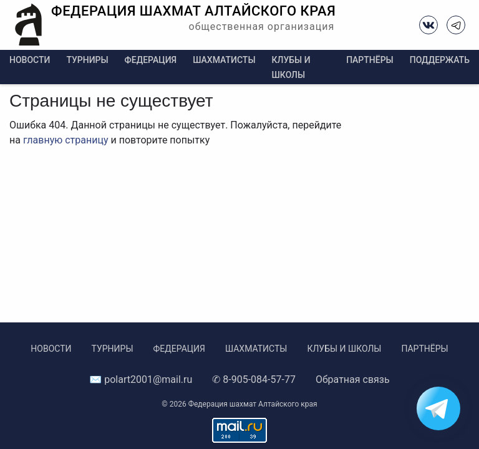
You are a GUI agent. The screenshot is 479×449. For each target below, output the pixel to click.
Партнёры (370, 60)
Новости (29, 60)
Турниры (87, 60)
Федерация (151, 60)
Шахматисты (224, 60)
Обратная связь (353, 379)
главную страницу (66, 140)
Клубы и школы (344, 349)
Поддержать (440, 60)
